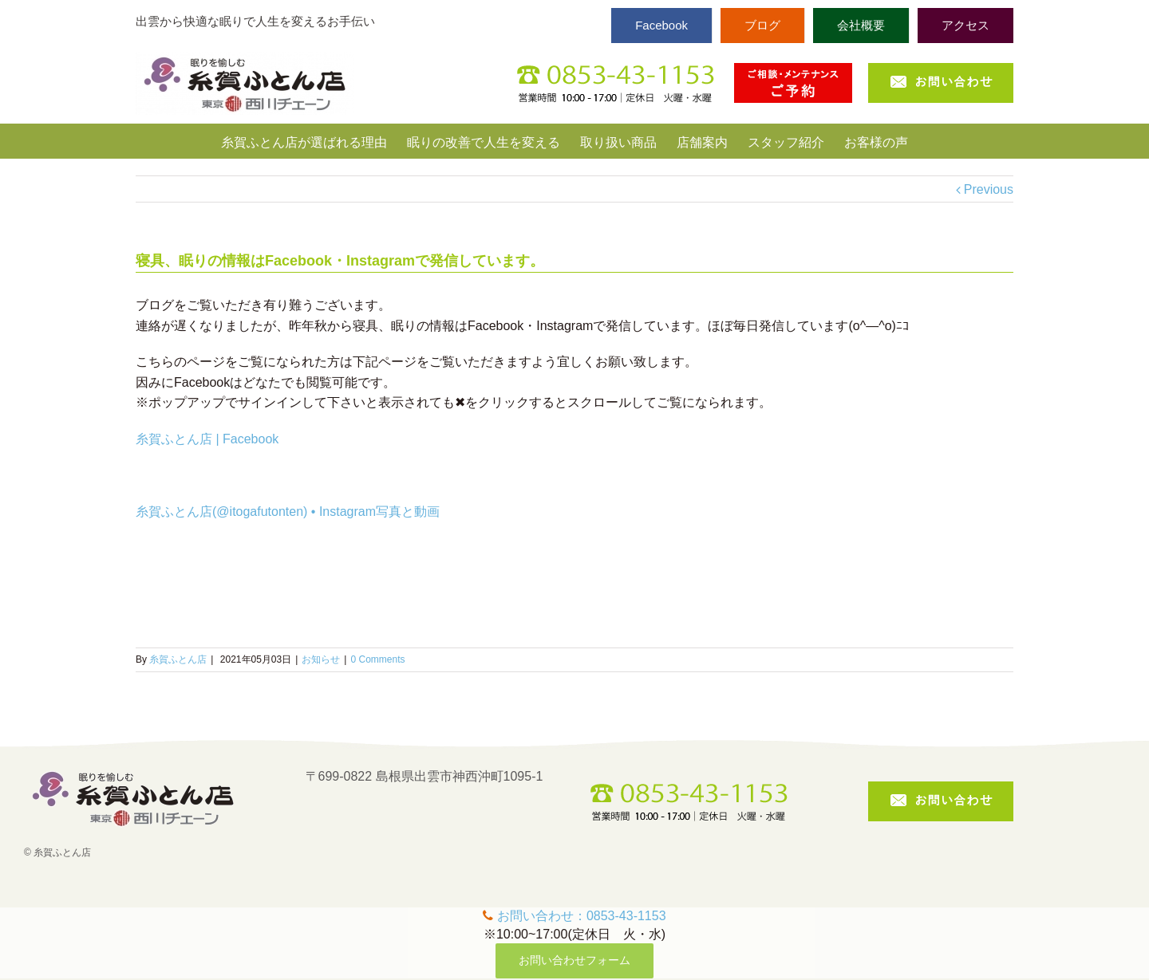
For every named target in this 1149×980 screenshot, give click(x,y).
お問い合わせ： (541, 916)
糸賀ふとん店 (178, 659)
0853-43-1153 (626, 916)
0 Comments (377, 659)
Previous (988, 189)
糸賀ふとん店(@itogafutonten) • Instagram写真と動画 (288, 511)
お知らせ (321, 659)
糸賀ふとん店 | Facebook (207, 439)
